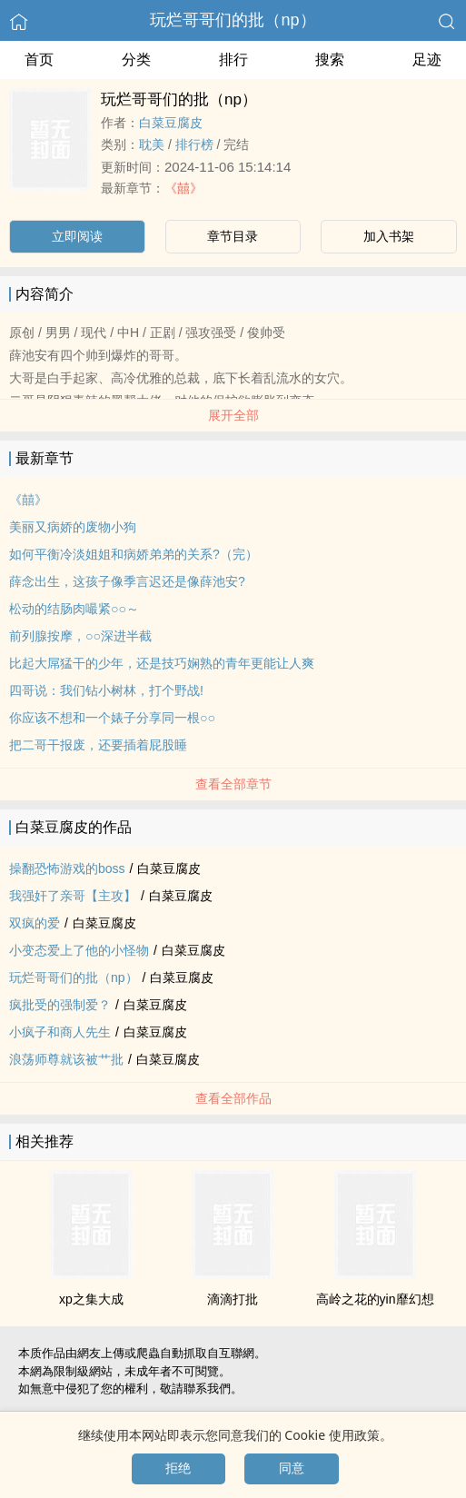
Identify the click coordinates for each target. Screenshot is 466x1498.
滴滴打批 (232, 1299)
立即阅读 (77, 236)
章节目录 (232, 236)
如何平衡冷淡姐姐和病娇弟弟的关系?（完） (133, 554)
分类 (136, 59)
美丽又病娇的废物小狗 (72, 527)
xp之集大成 (91, 1299)
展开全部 (233, 415)
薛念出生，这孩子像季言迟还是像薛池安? (127, 581)
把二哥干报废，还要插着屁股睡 (98, 745)
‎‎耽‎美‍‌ (151, 144)
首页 (39, 59)
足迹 (426, 59)
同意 (291, 1468)
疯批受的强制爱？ (60, 1004)
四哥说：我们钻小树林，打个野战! (106, 690)
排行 (233, 59)
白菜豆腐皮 (171, 122)
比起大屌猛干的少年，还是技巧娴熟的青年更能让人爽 (161, 663)
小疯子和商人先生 (60, 1032)
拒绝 (178, 1468)
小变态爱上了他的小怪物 (79, 950)
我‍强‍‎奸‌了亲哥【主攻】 (72, 895)
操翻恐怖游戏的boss (67, 868)
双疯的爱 (34, 923)
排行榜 (194, 144)
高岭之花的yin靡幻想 (375, 1299)
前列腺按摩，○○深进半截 (80, 636)
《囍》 (183, 188)
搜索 (329, 59)
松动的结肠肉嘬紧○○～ (74, 608)
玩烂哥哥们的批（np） (232, 20)
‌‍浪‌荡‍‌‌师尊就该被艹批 (66, 1059)
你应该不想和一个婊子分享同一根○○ (112, 717)
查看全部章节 (233, 784)
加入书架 (388, 236)
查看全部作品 (233, 1098)
